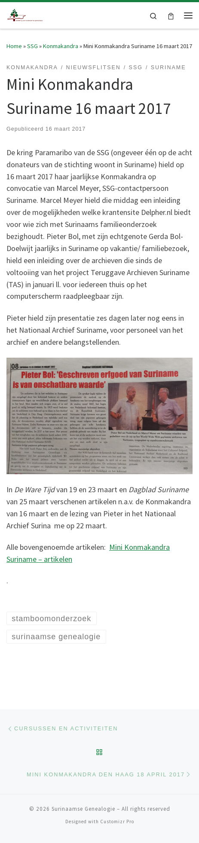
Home (14, 46)
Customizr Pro (117, 821)
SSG (32, 46)
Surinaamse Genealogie (83, 808)
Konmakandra (60, 46)
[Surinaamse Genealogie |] (25, 14)
